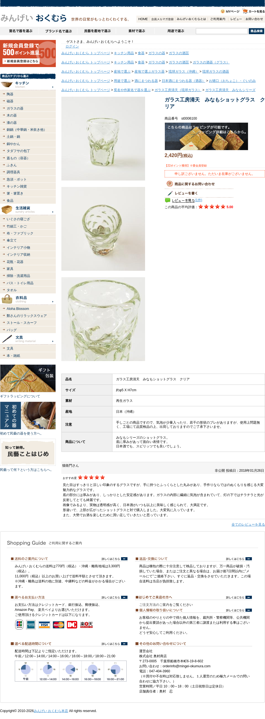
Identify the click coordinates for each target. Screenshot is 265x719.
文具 (10, 348)
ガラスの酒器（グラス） (211, 62)
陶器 (10, 94)
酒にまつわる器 (146, 81)
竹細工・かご (17, 226)
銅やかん (13, 144)
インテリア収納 (18, 255)
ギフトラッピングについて (20, 396)
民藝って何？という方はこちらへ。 (27, 470)
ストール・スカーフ (22, 323)
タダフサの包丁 (18, 151)
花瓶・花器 (15, 262)
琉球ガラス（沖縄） (183, 71)
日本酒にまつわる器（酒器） (183, 81)
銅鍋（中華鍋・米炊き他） (27, 130)
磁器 (10, 101)
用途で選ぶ (175, 31)
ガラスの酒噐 (179, 53)
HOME (142, 19)
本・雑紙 (13, 356)
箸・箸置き (15, 193)
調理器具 (13, 172)
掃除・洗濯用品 (18, 276)
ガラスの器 (15, 108)
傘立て (12, 240)
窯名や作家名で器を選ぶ (19, 31)
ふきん (12, 165)
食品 (10, 201)
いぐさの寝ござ (18, 219)
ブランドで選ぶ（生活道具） (57, 31)
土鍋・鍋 (13, 137)
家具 (10, 269)
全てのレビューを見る (248, 524)
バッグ (12, 330)
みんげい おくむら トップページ (85, 53)
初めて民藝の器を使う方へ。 (22, 433)
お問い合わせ (254, 19)
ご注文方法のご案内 (154, 605)
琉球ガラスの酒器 (215, 71)
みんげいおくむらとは (191, 19)
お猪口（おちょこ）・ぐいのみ (232, 81)
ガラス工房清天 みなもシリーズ (230, 90)
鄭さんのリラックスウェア (27, 316)
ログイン (72, 46)
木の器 (12, 115)
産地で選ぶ (122, 71)
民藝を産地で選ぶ (96, 31)
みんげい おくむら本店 (51, 711)
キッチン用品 (124, 53)
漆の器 (12, 123)
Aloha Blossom (18, 309)
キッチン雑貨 (17, 186)
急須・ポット (17, 179)
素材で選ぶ (135, 31)
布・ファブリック (20, 233)
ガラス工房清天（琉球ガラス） (178, 90)
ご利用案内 (218, 19)
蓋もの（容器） (18, 158)
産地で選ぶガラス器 (149, 71)
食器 (141, 53)
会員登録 (162, 19)
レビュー (236, 19)
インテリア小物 (18, 248)
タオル (12, 290)
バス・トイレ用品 (20, 283)
